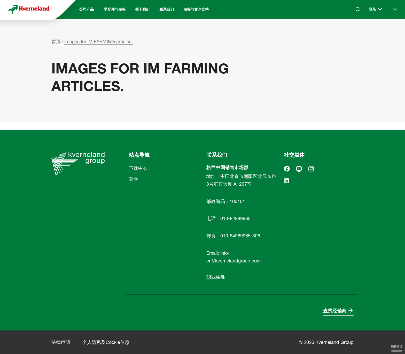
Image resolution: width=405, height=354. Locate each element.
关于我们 (142, 9)
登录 (133, 179)
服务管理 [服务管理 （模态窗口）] (396, 348)
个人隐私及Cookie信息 (105, 342)
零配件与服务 (115, 9)
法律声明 (60, 342)
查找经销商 (334, 311)
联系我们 (166, 9)
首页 (56, 41)
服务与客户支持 (196, 9)
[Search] (357, 9)
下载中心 (138, 168)
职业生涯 (215, 277)
